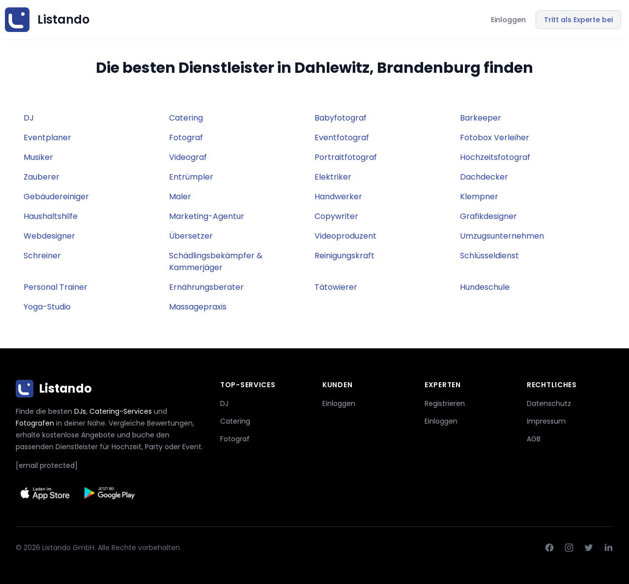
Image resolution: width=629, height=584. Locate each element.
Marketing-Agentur (206, 216)
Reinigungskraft (344, 255)
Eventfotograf (341, 137)
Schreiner (42, 255)
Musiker (38, 157)
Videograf (188, 157)
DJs (80, 411)
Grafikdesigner (488, 216)
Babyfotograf (340, 117)
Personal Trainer (55, 287)
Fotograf (186, 137)
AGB (534, 439)
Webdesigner (49, 236)
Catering (186, 117)
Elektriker (332, 177)
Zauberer (41, 177)
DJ (29, 117)
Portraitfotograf (345, 157)
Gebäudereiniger (56, 196)
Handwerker (338, 196)
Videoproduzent (345, 236)
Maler (180, 196)
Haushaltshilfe (51, 216)
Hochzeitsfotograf (495, 157)
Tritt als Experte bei (578, 20)
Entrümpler (191, 177)
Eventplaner (47, 137)
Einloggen (508, 20)
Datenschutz (549, 403)
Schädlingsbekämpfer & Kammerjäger (215, 261)
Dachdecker (484, 177)
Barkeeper (480, 117)
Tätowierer (335, 287)
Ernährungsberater (206, 287)
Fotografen (35, 423)
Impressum (546, 421)
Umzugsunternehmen (502, 236)
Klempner (479, 196)
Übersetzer (191, 236)
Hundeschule (485, 287)
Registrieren (445, 403)
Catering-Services (120, 411)
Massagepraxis (198, 306)
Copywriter (336, 216)
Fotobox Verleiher (494, 137)
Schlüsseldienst (489, 255)
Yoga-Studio (47, 306)
